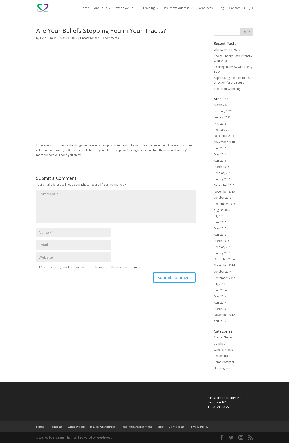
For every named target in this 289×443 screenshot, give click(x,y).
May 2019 (220, 123)
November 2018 (224, 142)
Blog (221, 8)
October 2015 (223, 197)
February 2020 (223, 111)
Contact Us (237, 8)
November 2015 (224, 191)
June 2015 (220, 222)
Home (85, 8)
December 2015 (224, 185)
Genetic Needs (223, 350)
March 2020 (221, 105)
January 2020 (222, 117)
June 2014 (220, 290)
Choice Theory (223, 337)
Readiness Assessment (136, 427)
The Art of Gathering (227, 89)
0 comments (110, 38)
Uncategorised (89, 38)
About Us (100, 8)
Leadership (221, 356)
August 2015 (222, 210)
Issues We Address (176, 8)
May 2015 (220, 228)
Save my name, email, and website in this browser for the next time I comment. (92, 267)
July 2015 (219, 216)
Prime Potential (224, 362)
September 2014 (224, 278)
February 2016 (223, 173)
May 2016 (220, 154)
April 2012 (220, 321)
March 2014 (221, 309)
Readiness (205, 8)
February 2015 (223, 247)
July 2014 (219, 284)
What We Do (124, 8)
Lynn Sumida (48, 38)
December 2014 (224, 259)
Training (149, 8)
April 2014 (220, 302)
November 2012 (224, 315)
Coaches (219, 343)
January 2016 (222, 179)
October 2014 (223, 271)
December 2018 (224, 136)
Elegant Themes (65, 437)
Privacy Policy (199, 427)
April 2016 (220, 160)
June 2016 (220, 148)
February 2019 (223, 130)
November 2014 (224, 265)
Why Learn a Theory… (228, 49)
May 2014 (220, 296)
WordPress (104, 437)
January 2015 (222, 253)
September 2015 (224, 204)
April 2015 (220, 234)
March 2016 (221, 167)
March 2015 (221, 241)
